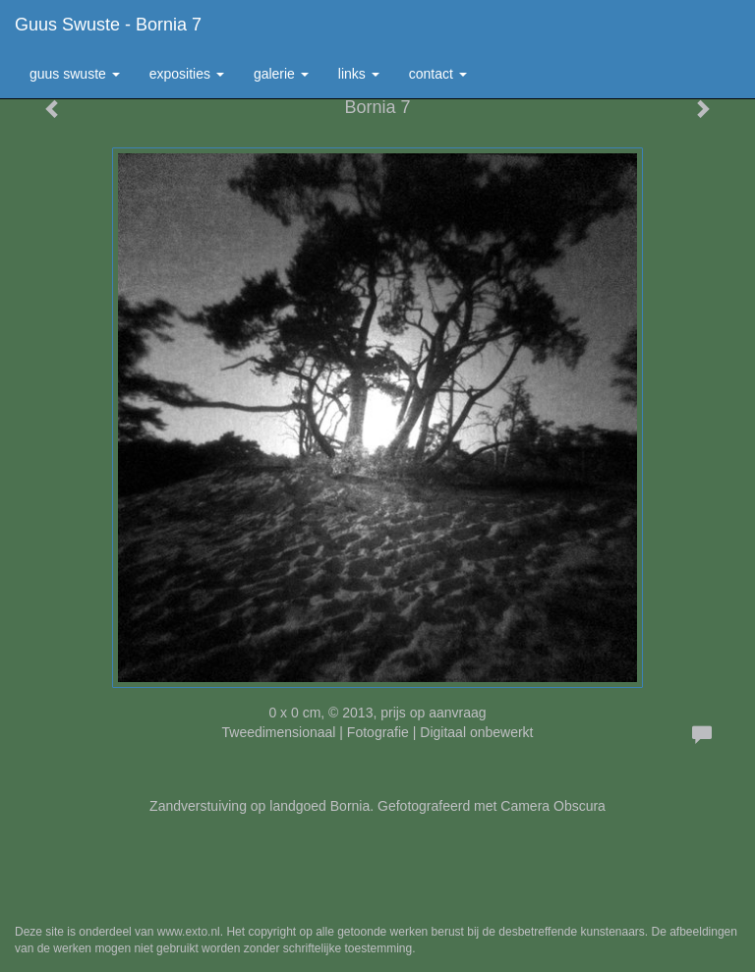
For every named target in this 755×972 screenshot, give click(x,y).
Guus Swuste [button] (74, 74)
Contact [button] (438, 74)
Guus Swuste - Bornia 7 (108, 24)
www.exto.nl (188, 932)
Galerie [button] (281, 74)
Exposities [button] (186, 74)
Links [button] (358, 74)
